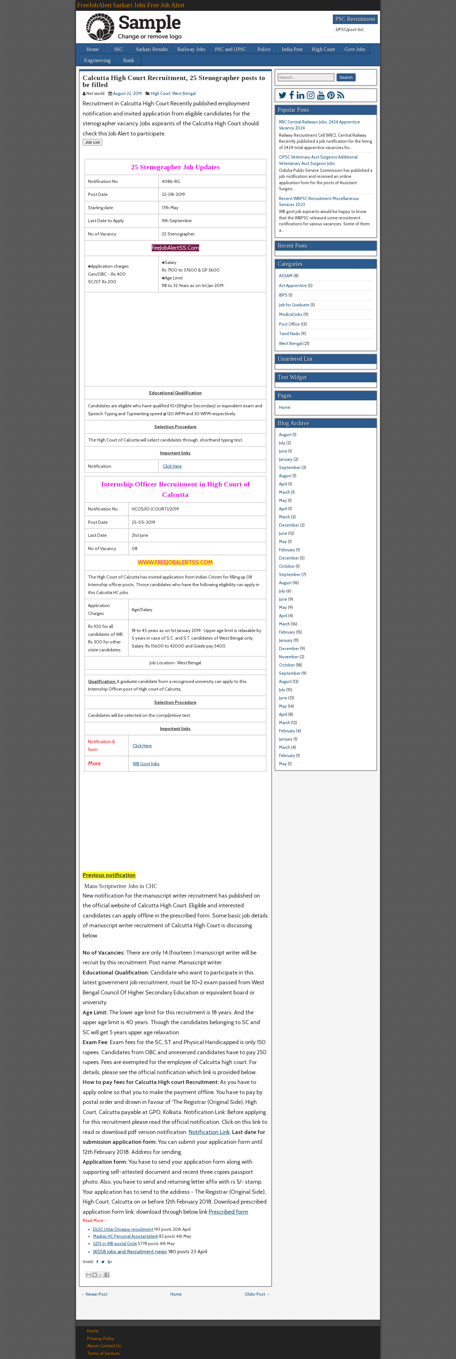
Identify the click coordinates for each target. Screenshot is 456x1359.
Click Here (172, 466)
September (290, 467)
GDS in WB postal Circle (115, 1243)
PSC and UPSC (230, 49)
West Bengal (184, 93)
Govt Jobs (355, 49)
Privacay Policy (100, 1338)
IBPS (283, 294)
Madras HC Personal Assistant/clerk (125, 1236)
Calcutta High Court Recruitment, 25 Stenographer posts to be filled (174, 81)
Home (92, 49)
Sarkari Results (152, 49)
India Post (292, 49)
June (283, 451)
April (283, 483)
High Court (323, 49)
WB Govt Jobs (146, 764)
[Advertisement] (175, 339)
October (287, 566)
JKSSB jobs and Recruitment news (130, 1252)
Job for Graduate (294, 304)
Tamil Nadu (289, 333)
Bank (128, 60)
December (289, 525)
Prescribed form (228, 1211)
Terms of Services (103, 1353)
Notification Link (209, 1132)
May (283, 500)
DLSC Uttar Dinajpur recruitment (123, 1229)
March (284, 492)
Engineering (97, 60)
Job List (92, 142)
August (285, 434)
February (287, 549)
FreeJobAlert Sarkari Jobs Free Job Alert (130, 5)
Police (264, 49)
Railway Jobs (191, 49)
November (289, 656)
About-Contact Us (104, 1345)
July (282, 442)
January (286, 459)
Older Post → (257, 1294)
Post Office (289, 324)
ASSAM (286, 275)
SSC (118, 49)
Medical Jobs (290, 314)
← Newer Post (94, 1294)
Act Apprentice (293, 285)
